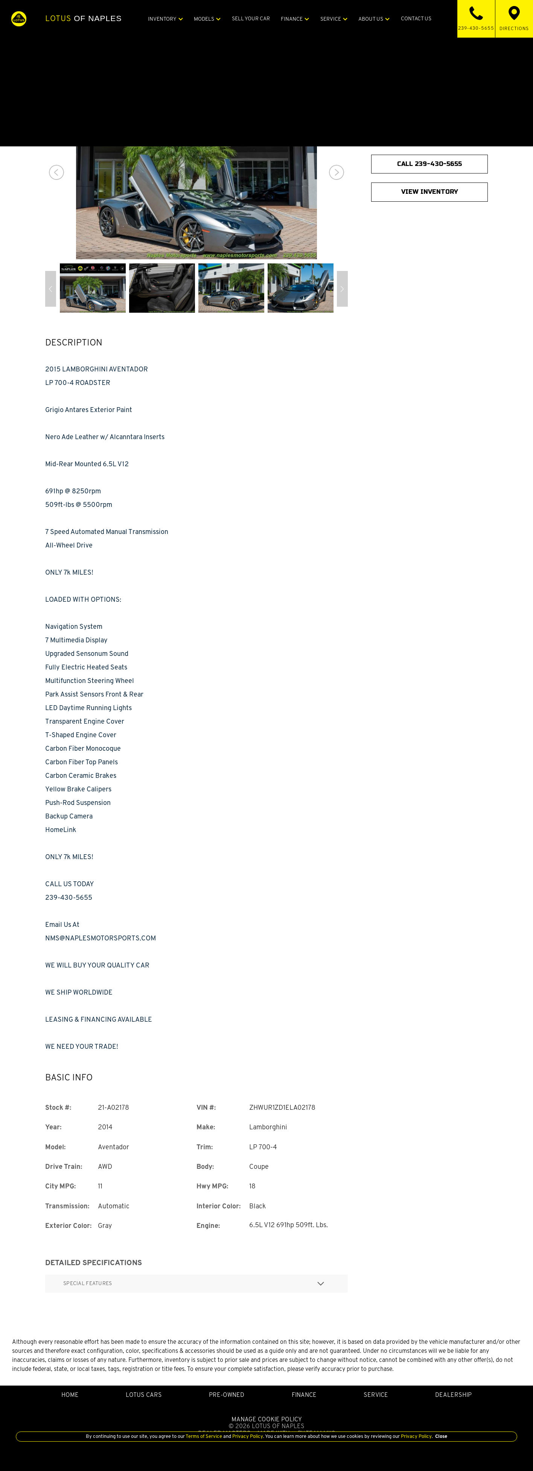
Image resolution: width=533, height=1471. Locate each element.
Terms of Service (204, 1436)
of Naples (83, 18)
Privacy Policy (247, 1436)
